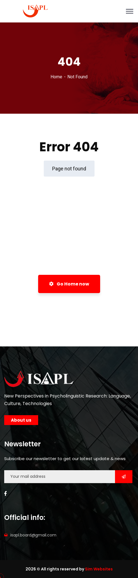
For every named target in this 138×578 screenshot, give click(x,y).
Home (56, 76)
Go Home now (69, 284)
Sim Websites (99, 569)
